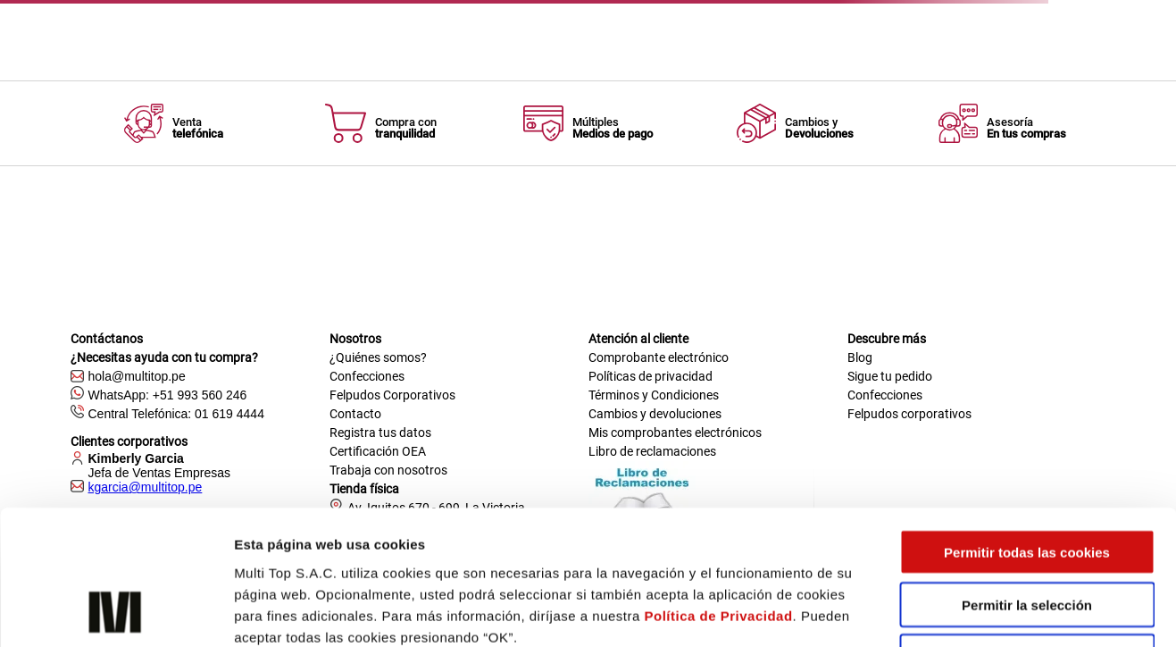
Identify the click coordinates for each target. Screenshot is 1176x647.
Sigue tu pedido (889, 376)
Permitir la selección (1027, 480)
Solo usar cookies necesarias (1027, 533)
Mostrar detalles (959, 611)
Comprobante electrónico (658, 357)
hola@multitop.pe (137, 376)
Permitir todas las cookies (1027, 427)
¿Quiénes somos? (378, 357)
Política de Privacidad (719, 491)
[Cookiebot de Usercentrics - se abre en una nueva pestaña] (116, 612)
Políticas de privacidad (650, 376)
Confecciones (367, 376)
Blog (859, 357)
